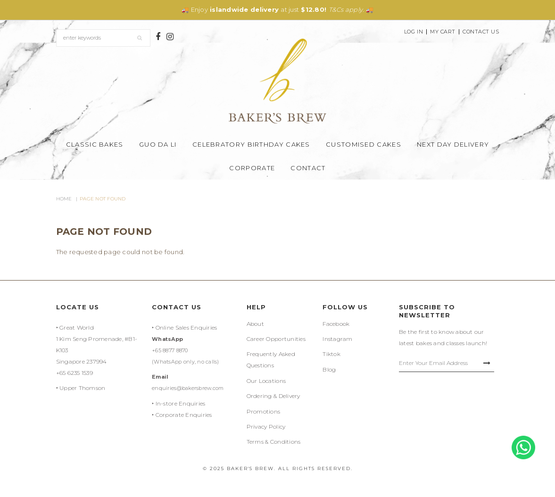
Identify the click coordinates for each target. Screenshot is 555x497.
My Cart (443, 31)
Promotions (264, 411)
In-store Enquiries (181, 403)
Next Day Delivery (453, 144)
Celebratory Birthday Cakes (251, 144)
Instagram (337, 338)
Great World (76, 327)
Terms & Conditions (274, 441)
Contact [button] (307, 168)
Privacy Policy (266, 426)
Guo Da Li (158, 144)
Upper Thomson (82, 387)
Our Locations (266, 380)
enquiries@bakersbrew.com (188, 388)
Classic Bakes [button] (95, 144)
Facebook (336, 323)
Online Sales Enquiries (186, 327)
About (255, 323)
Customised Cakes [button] (363, 144)
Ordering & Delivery (273, 395)
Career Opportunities (276, 338)
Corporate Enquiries (184, 414)
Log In (413, 31)
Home (64, 199)
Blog (329, 369)
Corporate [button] (252, 168)
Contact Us (481, 31)
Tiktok (331, 353)
